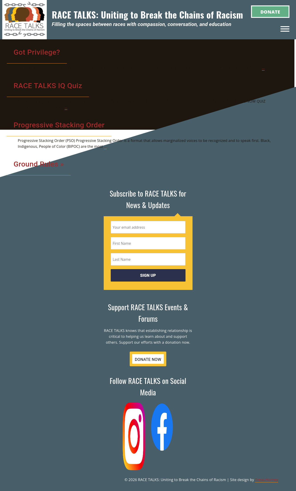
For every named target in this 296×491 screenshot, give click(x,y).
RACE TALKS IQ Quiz (48, 85)
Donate (270, 12)
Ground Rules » (39, 164)
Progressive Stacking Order (59, 125)
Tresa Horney (266, 479)
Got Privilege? (37, 52)
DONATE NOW (148, 359)
